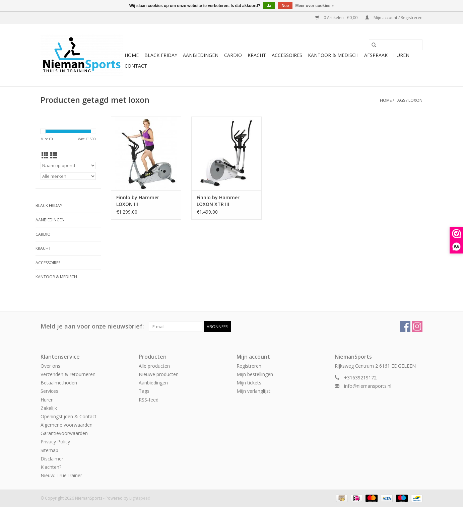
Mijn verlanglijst (253, 391)
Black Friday (160, 55)
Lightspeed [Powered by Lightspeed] (139, 498)
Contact (136, 66)
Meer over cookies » (314, 5)
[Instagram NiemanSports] (417, 326)
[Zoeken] (395, 45)
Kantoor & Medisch (333, 55)
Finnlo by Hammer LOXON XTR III (218, 200)
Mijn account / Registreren (393, 17)
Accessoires (287, 55)
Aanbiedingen (200, 55)
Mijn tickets (249, 382)
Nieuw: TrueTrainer (61, 475)
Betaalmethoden (59, 382)
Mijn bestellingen (255, 374)
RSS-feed (148, 399)
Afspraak (376, 55)
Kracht (257, 55)
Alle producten (154, 366)
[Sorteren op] (68, 165)
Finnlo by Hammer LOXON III (137, 200)
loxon (415, 100)
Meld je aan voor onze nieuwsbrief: (92, 326)
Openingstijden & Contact (68, 416)
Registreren (249, 366)
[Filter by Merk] (68, 176)
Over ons (50, 366)
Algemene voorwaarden (66, 425)
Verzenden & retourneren (68, 374)
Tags (400, 100)
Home (132, 55)
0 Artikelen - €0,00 (336, 17)
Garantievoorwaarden (64, 433)
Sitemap (49, 450)
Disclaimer (52, 458)
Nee (285, 5)
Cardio (233, 55)
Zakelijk (49, 408)
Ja (269, 5)
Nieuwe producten (159, 374)
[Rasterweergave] (45, 155)
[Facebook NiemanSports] (405, 326)
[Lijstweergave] (53, 155)
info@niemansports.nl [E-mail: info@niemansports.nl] (367, 386)
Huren (401, 55)
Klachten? (51, 467)
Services (49, 391)
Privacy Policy (55, 441)
